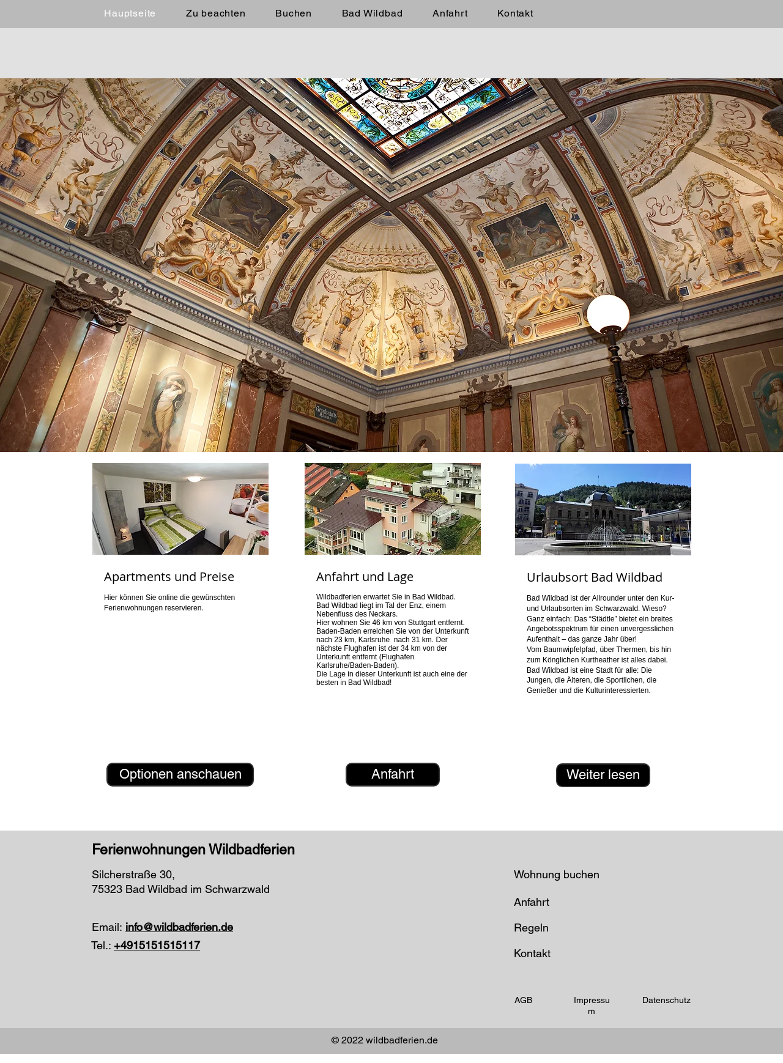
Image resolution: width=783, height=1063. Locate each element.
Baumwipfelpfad (569, 649)
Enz (415, 605)
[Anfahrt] (393, 775)
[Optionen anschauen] (180, 775)
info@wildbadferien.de (179, 926)
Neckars (382, 614)
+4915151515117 (157, 945)
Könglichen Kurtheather (581, 660)
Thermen (631, 649)
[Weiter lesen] (603, 775)
